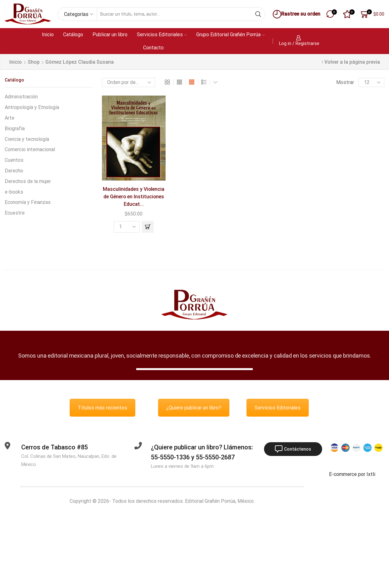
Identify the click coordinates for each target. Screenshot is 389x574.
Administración (21, 97)
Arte (9, 118)
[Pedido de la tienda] (128, 82)
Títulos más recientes (102, 408)
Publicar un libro (109, 34)
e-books (14, 192)
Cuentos (14, 160)
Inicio (48, 34)
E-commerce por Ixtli (352, 474)
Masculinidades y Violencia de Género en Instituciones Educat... (133, 196)
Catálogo (73, 34)
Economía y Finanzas (28, 202)
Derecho (14, 171)
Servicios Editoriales (162, 34)
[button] (148, 227)
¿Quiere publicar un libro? (193, 408)
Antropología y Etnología (32, 107)
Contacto (153, 48)
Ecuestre (15, 213)
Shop (34, 62)
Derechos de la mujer (28, 181)
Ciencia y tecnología (27, 139)
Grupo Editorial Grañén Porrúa (230, 34)
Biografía (15, 128)
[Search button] (258, 14)
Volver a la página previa (352, 62)
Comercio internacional (30, 149)
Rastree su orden (295, 14)
